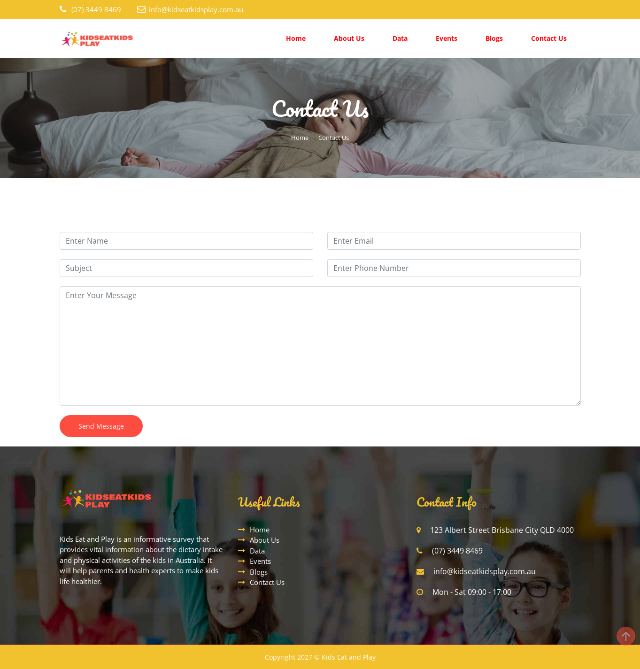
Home (296, 38)
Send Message (101, 426)
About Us (349, 38)
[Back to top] (626, 636)
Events (446, 38)
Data (400, 38)
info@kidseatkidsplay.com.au (196, 9)
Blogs (494, 38)
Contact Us (549, 38)
